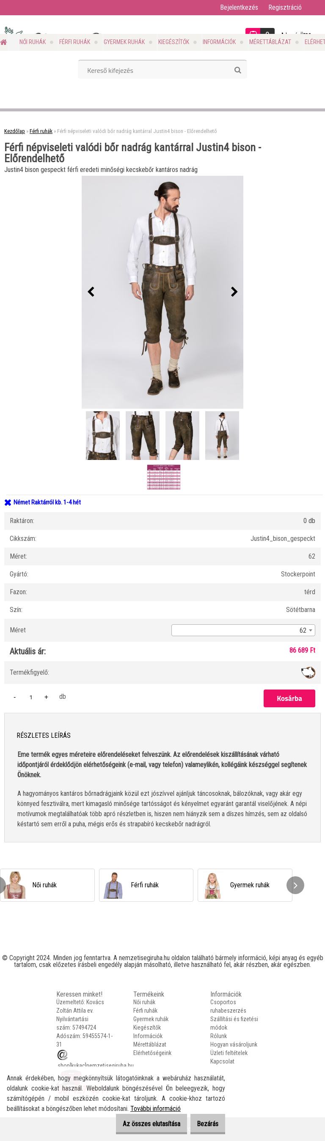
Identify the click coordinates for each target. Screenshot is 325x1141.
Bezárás (204, 1124)
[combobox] (243, 630)
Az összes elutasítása (139, 1124)
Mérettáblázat (270, 42)
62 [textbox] (303, 630)
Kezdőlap (14, 131)
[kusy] (31, 697)
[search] (237, 70)
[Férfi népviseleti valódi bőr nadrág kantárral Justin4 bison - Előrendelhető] (162, 292)
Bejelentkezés (239, 7)
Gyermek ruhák (124, 42)
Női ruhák (32, 42)
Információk (219, 42)
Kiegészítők (173, 42)
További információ (155, 1109)
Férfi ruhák (74, 42)
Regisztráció (285, 7)
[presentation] (90, 292)
